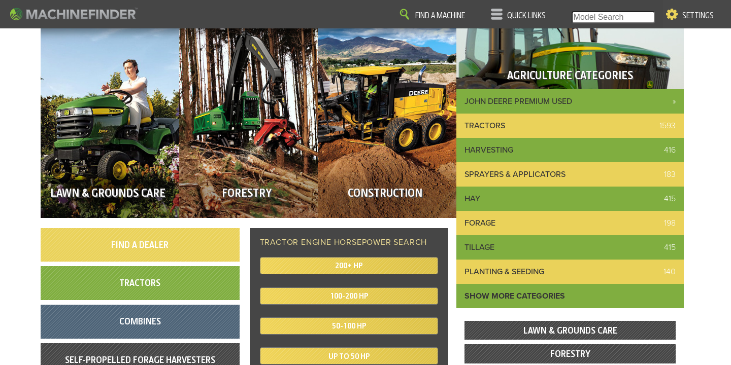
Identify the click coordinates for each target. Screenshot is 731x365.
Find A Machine (440, 16)
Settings (698, 16)
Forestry (570, 353)
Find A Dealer (140, 244)
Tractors (139, 282)
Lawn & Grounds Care (570, 330)
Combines (140, 321)
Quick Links (526, 16)
